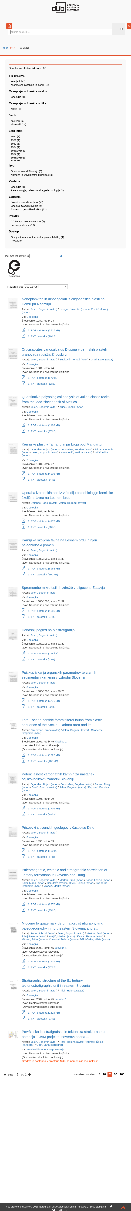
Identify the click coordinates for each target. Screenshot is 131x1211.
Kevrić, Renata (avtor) (90, 936)
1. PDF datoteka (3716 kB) (41, 330)
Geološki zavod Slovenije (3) (26, 171)
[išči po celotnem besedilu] (121, 29)
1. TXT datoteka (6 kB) (38, 659)
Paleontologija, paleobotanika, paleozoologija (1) (37, 190)
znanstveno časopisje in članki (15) (30, 85)
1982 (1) (15, 143)
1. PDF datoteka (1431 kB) (41, 961)
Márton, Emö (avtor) (71, 879)
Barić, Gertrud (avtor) (44, 787)
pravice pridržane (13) (23, 225)
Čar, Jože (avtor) (57, 882)
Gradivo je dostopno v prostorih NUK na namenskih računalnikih (60, 1060)
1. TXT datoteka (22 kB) (39, 706)
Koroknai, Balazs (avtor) (63, 939)
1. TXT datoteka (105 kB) (40, 761)
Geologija (32, 316)
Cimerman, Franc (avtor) (45, 730)
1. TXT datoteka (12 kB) (39, 383)
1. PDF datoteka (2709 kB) (41, 808)
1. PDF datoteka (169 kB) (40, 850)
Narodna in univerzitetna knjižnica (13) (32, 174)
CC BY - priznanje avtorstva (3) (28, 221)
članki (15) (16, 109)
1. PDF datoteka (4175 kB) (41, 521)
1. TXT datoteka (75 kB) (39, 814)
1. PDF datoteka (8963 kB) (41, 568)
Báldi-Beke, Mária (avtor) (95, 939)
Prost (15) (16, 240)
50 (115, 1074)
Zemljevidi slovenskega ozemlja (45, 1049)
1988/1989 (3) (18, 157)
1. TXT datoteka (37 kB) (39, 616)
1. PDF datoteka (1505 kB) (41, 610)
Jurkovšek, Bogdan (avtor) (76, 449)
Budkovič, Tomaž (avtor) (73, 359)
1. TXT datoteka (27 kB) (39, 431)
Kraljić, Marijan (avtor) (62, 936)
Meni (24, 48)
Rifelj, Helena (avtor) (81, 882)
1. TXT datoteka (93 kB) (39, 1018)
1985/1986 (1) (18, 150)
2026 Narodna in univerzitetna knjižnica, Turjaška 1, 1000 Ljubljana (69, 1206)
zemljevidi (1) (18, 81)
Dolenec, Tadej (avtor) (44, 502)
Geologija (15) (18, 97)
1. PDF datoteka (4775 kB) (41, 700)
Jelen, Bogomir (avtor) (44, 309)
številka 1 (61, 741)
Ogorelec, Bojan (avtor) (45, 449)
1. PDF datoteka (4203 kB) (41, 473)
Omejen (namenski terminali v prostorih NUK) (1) (37, 237)
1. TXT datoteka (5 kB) (38, 856)
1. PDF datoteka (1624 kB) (41, 1012)
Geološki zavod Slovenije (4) (26, 206)
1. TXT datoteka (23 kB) (39, 910)
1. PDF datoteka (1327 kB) (41, 755)
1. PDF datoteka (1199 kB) (41, 425)
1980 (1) (15, 136)
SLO (5, 48)
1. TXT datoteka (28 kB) (39, 527)
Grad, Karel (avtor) (102, 359)
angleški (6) (17, 121)
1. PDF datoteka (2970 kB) (41, 904)
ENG (12, 48)
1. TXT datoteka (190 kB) (40, 574)
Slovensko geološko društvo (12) (28, 209)
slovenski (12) (18, 124)
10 (104, 1074)
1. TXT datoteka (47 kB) (39, 967)
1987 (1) (15, 154)
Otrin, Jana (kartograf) (49, 1044)
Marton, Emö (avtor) (98, 933)
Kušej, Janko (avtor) (71, 406)
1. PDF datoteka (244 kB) (40, 653)
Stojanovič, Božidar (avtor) (76, 452)
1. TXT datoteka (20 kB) (39, 336)
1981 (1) (15, 140)
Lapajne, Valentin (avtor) (74, 309)
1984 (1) (15, 147)
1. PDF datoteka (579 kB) (40, 377)
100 (122, 1074)
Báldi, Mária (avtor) (33, 882)
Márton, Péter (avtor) (34, 939)
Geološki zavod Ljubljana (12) (27, 202)
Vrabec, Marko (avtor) (57, 885)
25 (110, 1074)
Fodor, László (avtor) (98, 879)
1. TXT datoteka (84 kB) (39, 479)
